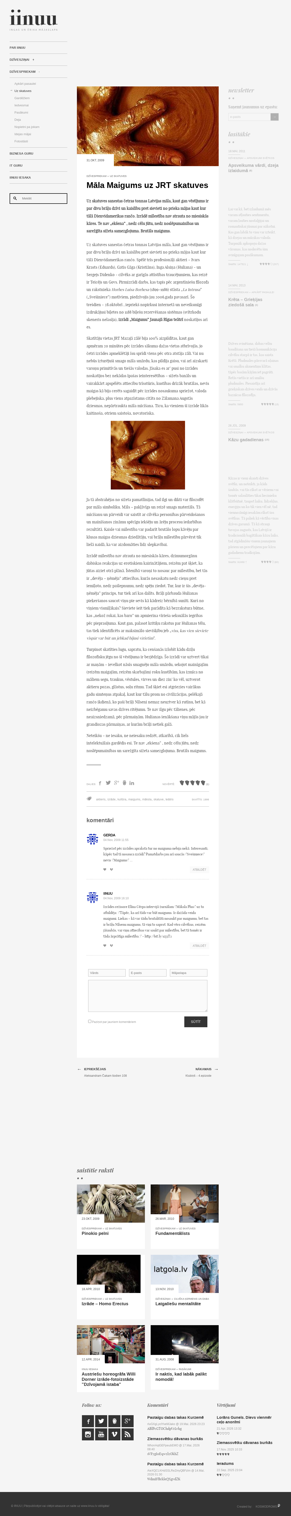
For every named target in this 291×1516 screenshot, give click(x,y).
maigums (134, 799)
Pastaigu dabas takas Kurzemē (175, 1417)
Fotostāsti (21, 141)
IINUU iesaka (20, 177)
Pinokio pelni (95, 1233)
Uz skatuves (22, 91)
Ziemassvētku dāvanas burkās (175, 1439)
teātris (169, 799)
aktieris (100, 799)
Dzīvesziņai (19, 60)
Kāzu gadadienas (246, 440)
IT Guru (16, 165)
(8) (250, 170)
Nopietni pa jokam (26, 127)
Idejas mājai (22, 134)
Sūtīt (196, 1022)
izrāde (111, 799)
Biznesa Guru (21, 153)
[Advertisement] (178, 43)
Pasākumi (21, 112)
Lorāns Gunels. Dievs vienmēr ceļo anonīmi (244, 1420)
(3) (256, 305)
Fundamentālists (172, 1233)
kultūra (122, 799)
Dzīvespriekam (23, 72)
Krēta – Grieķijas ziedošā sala (245, 302)
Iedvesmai (21, 105)
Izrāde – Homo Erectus (105, 1304)
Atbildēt (199, 870)
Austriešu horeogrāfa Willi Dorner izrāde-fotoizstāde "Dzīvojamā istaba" (109, 1379)
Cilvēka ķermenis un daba (191, 1298)
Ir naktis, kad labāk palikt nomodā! (181, 1377)
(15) (267, 440)
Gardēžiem (22, 98)
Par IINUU (17, 48)
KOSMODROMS (266, 1507)
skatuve (159, 799)
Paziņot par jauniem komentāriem (112, 1022)
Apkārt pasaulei (25, 83)
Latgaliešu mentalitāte (178, 1304)
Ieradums (225, 1463)
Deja (17, 119)
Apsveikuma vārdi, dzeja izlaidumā (253, 168)
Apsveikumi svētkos (260, 158)
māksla (147, 799)
